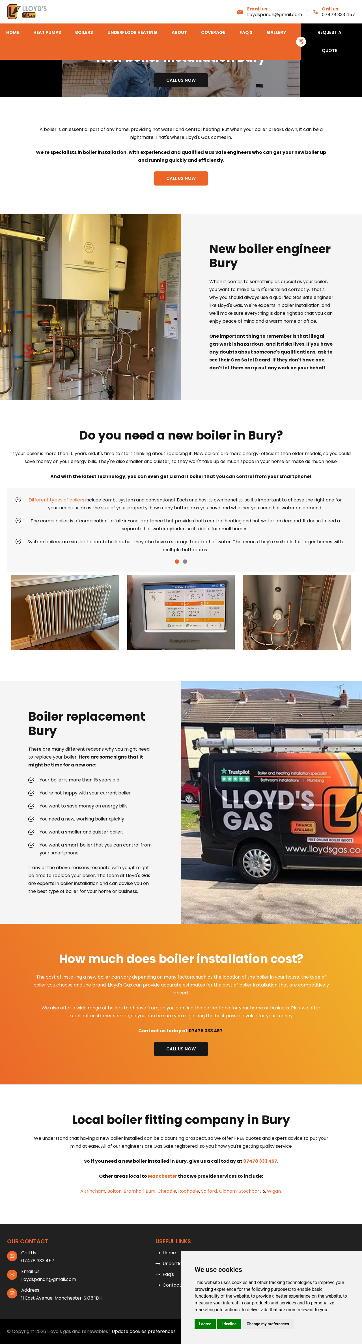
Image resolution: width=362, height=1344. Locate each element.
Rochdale (188, 1191)
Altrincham (92, 1191)
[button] (177, 561)
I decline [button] (228, 1324)
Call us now (181, 80)
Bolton (114, 1191)
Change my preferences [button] (268, 1324)
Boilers (84, 32)
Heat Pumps (47, 32)
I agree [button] (205, 1324)
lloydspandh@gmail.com (274, 14)
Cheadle (167, 1191)
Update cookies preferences (144, 1331)
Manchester (162, 1176)
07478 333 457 (338, 14)
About (179, 32)
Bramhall (134, 1191)
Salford (209, 1191)
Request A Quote (329, 41)
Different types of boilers (56, 500)
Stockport (250, 1191)
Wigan (274, 1191)
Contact (172, 1285)
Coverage (213, 32)
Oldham (228, 1191)
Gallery (276, 32)
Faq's (246, 32)
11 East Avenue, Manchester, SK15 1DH (61, 1298)
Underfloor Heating (132, 32)
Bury (151, 1191)
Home (12, 32)
